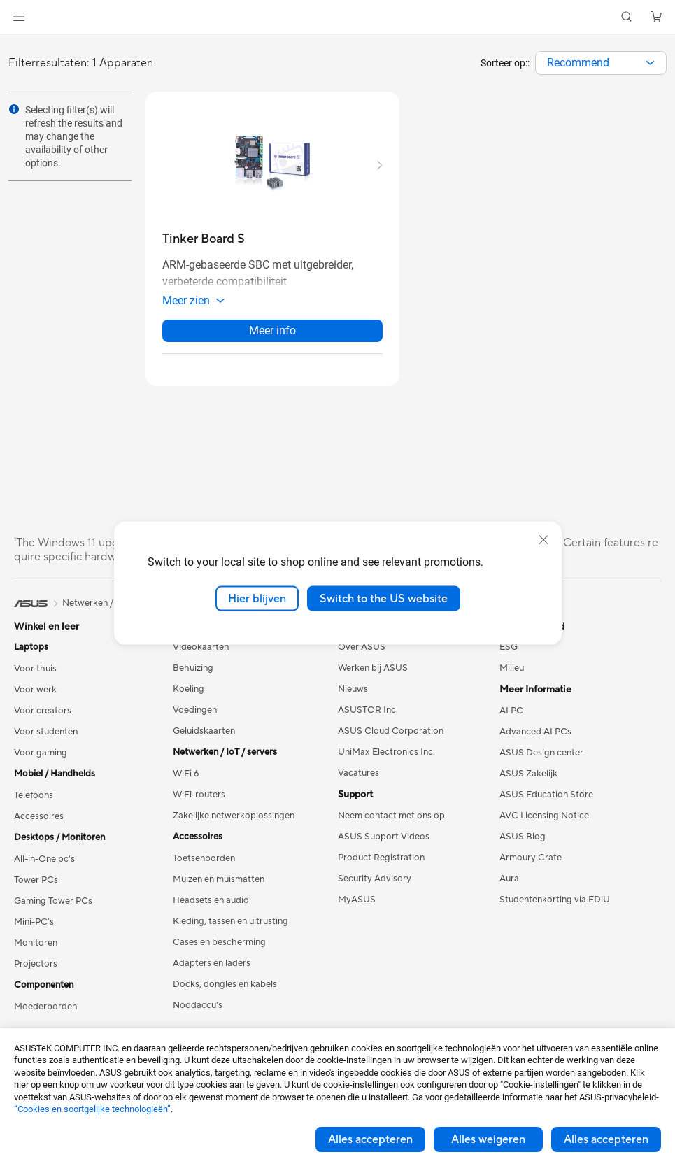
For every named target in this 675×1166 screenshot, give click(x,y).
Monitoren (35, 949)
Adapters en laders (211, 970)
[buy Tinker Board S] (203, 238)
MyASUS (357, 906)
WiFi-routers (199, 801)
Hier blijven (257, 598)
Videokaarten (201, 654)
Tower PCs (36, 887)
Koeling (188, 696)
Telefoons (33, 802)
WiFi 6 (186, 780)
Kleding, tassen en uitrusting (230, 928)
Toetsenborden (204, 865)
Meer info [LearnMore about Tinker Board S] (272, 337)
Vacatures (358, 779)
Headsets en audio (211, 907)
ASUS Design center (541, 759)
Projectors (35, 970)
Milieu (511, 675)
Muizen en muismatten (218, 886)
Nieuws (353, 696)
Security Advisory (374, 885)
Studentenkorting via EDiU (554, 906)
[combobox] (601, 63)
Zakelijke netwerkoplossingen (233, 822)
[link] (337, 17)
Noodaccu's (197, 1012)
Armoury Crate (530, 864)
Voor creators (42, 717)
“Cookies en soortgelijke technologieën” (92, 1109)
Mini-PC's (34, 928)
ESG (508, 654)
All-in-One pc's (44, 866)
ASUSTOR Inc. (368, 717)
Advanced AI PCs (535, 738)
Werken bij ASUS (373, 675)
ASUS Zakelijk (528, 780)
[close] (543, 539)
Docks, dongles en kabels (225, 991)
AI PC (511, 717)
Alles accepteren (370, 1139)
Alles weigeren (488, 1139)
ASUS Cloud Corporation (390, 738)
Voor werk (35, 696)
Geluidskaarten (204, 738)
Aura (509, 885)
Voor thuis (35, 675)
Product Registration (381, 864)
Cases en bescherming (219, 949)
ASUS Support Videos (383, 843)
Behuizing (193, 675)
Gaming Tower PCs (53, 907)
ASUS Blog (522, 843)
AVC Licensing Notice (544, 822)
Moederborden (45, 1013)
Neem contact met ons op (391, 822)
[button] (19, 16)
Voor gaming (40, 759)
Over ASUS (361, 654)
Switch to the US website (384, 598)
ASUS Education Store (546, 801)
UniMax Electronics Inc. (386, 759)
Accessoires (39, 823)
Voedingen (195, 717)
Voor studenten (46, 738)
